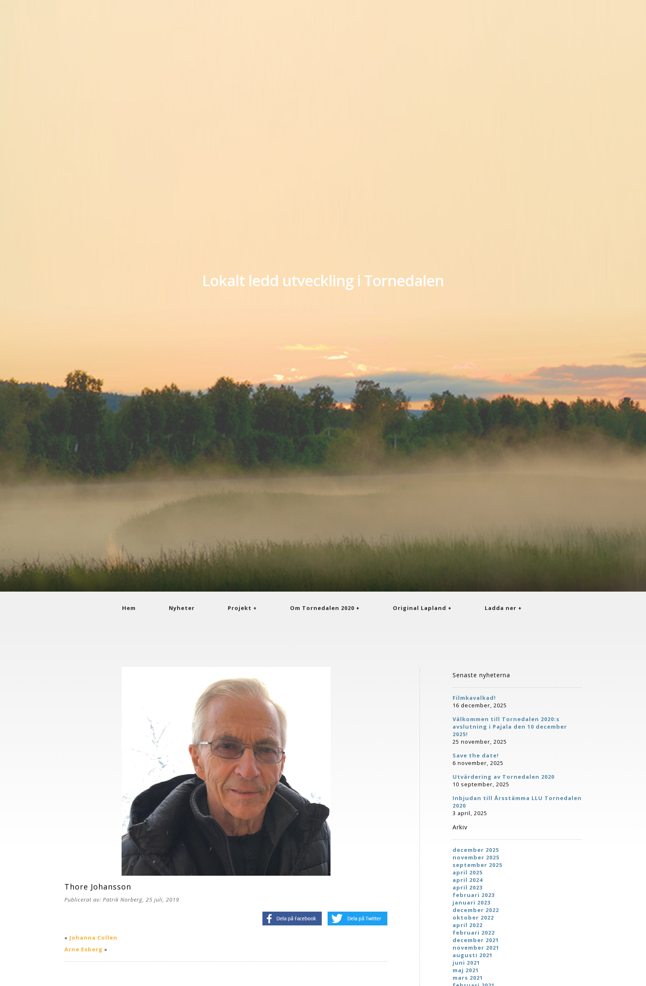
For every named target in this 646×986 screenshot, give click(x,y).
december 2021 (476, 940)
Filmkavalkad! (474, 697)
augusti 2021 (473, 955)
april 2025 (468, 872)
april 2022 (468, 925)
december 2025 (476, 850)
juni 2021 (466, 962)
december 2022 (476, 910)
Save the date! (476, 755)
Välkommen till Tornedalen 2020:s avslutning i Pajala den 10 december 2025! (510, 726)
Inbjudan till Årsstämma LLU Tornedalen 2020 (517, 801)
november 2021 (476, 947)
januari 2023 (472, 902)
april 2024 (468, 880)
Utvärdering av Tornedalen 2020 (503, 776)
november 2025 (476, 857)
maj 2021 (466, 970)
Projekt (240, 608)
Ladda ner (500, 608)
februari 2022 (474, 932)
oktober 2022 (473, 917)
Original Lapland (419, 608)
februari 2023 (474, 895)
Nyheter (182, 608)
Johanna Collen (93, 937)
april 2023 (468, 887)
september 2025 (477, 865)
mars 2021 (468, 977)
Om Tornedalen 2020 (322, 608)
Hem (129, 608)
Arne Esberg (83, 949)
